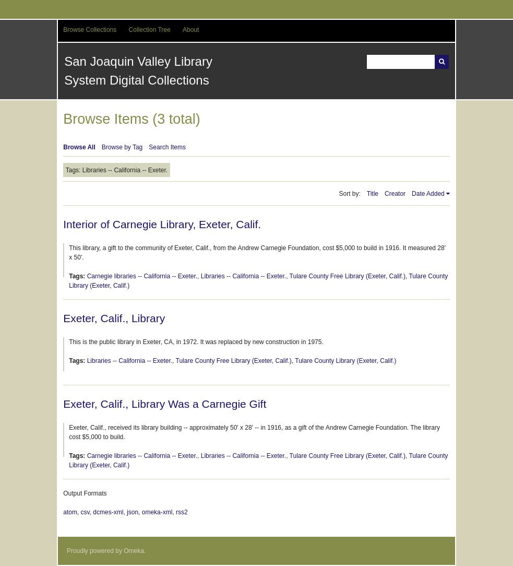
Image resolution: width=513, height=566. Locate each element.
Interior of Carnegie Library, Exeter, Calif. (162, 224)
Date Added (428, 193)
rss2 (182, 512)
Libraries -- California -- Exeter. (243, 276)
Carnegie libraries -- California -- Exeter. (142, 276)
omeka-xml (157, 512)
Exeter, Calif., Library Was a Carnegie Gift (164, 404)
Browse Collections (89, 29)
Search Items (167, 147)
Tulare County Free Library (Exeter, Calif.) (347, 276)
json (132, 512)
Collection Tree (150, 29)
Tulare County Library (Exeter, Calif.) (345, 360)
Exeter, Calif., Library (114, 318)
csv (85, 512)
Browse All (79, 147)
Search (442, 62)
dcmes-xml (108, 512)
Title (372, 193)
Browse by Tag (122, 147)
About (191, 29)
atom (70, 512)
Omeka (134, 551)
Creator (395, 193)
